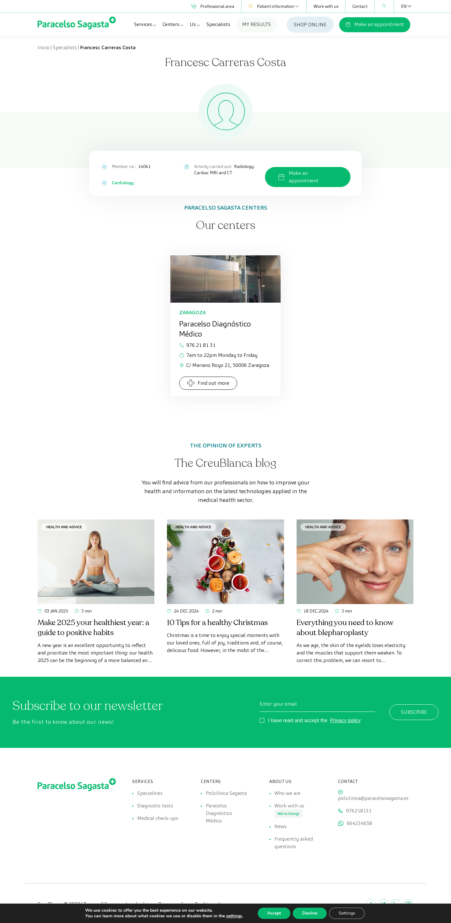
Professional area (212, 6)
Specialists (218, 24)
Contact (359, 6)
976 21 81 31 (197, 345)
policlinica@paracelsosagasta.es (373, 798)
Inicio (43, 47)
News (280, 826)
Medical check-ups (157, 818)
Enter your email (278, 704)
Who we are (287, 793)
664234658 (359, 823)
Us (195, 24)
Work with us (326, 6)
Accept (274, 913)
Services (145, 24)
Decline (309, 913)
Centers (173, 24)
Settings (347, 913)
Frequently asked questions (293, 843)
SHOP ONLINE (310, 24)
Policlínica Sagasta (226, 793)
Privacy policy (345, 720)
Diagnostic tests (155, 805)
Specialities (150, 793)
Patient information (273, 6)
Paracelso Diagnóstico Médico (219, 813)
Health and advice (64, 526)
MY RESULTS (256, 24)
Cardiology (123, 182)
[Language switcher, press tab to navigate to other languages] (403, 6)
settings (234, 916)
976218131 (358, 810)
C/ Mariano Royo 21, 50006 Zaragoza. (224, 365)
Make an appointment (374, 24)
